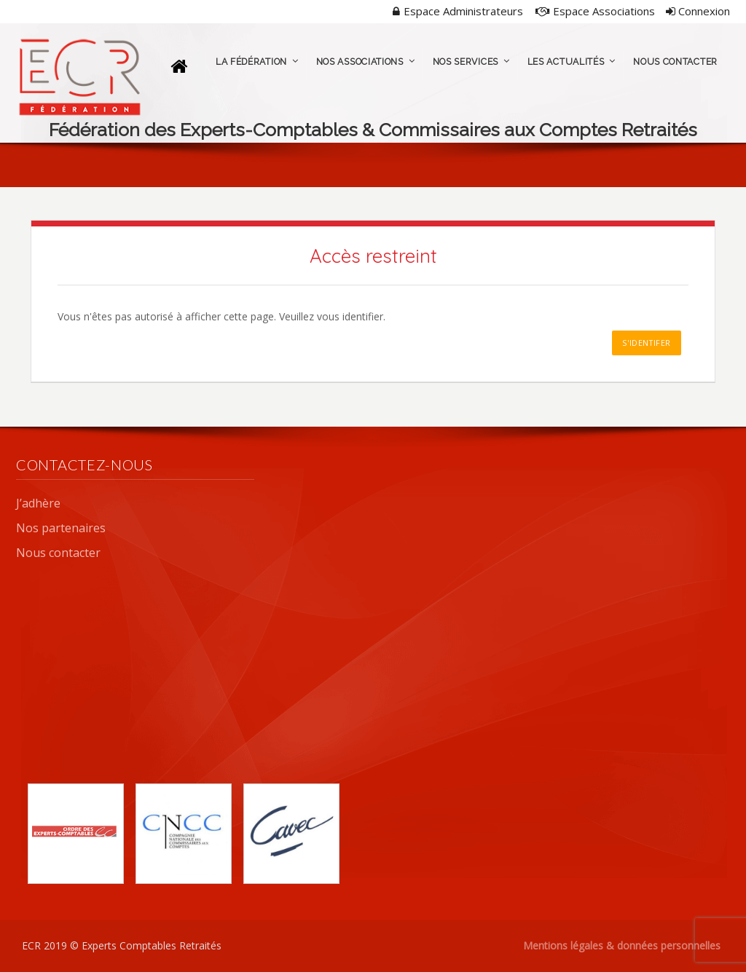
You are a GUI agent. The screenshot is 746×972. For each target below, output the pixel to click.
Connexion (698, 11)
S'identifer (646, 342)
